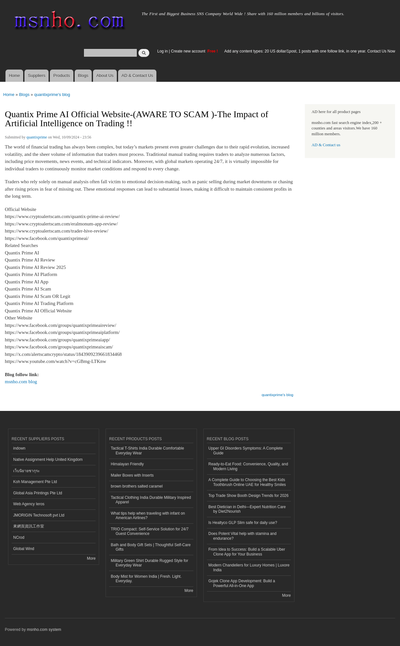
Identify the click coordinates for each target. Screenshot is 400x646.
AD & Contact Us (137, 75)
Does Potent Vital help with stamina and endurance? (243, 535)
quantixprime (36, 137)
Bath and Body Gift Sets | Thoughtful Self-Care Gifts (151, 547)
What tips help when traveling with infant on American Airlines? (148, 515)
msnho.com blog (21, 381)
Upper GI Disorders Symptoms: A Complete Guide (246, 450)
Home (14, 75)
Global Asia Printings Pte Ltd (37, 493)
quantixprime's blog (52, 94)
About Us (104, 75)
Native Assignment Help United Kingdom (48, 459)
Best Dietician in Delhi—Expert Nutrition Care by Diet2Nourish (247, 509)
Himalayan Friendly (127, 464)
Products (61, 75)
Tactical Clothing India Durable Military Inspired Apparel (151, 499)
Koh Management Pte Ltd (35, 482)
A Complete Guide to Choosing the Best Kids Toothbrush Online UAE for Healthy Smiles (247, 482)
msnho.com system (44, 629)
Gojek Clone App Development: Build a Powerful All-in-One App (242, 583)
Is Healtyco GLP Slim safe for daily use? (243, 522)
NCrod (18, 537)
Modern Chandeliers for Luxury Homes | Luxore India (249, 567)
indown (19, 448)
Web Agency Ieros (28, 504)
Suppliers (36, 75)
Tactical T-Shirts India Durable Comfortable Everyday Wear (147, 450)
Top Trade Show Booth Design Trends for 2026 (249, 495)
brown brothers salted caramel (137, 486)
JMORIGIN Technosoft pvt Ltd (38, 515)
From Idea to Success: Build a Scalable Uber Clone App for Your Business (247, 551)
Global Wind (23, 548)
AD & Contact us (326, 145)
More (91, 558)
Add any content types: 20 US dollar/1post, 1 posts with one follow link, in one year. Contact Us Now (309, 51)
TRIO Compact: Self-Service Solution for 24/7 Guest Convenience (150, 531)
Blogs (83, 75)
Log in (162, 51)
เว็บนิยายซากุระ (26, 471)
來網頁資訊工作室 (28, 526)
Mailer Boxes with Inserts (132, 475)
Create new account (188, 51)
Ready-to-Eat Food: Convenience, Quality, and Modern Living (248, 466)
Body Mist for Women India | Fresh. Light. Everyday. (146, 578)
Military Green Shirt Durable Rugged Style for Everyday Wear (149, 562)
